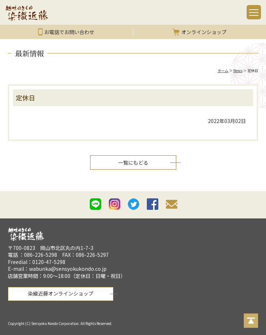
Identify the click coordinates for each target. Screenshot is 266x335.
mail (171, 205)
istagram (114, 204)
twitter (133, 204)
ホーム (223, 70)
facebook (152, 204)
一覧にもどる (133, 162)
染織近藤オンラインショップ (60, 293)
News (237, 70)
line (95, 204)
